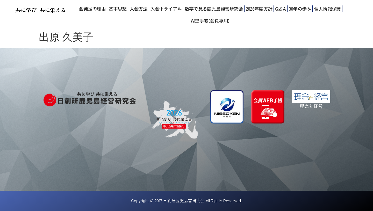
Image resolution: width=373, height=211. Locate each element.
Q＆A (280, 8)
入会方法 (138, 8)
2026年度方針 (259, 8)
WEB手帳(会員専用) (210, 20)
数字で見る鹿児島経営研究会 (214, 8)
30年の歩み (300, 8)
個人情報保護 (327, 8)
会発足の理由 (92, 8)
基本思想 (117, 8)
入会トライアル (166, 8)
